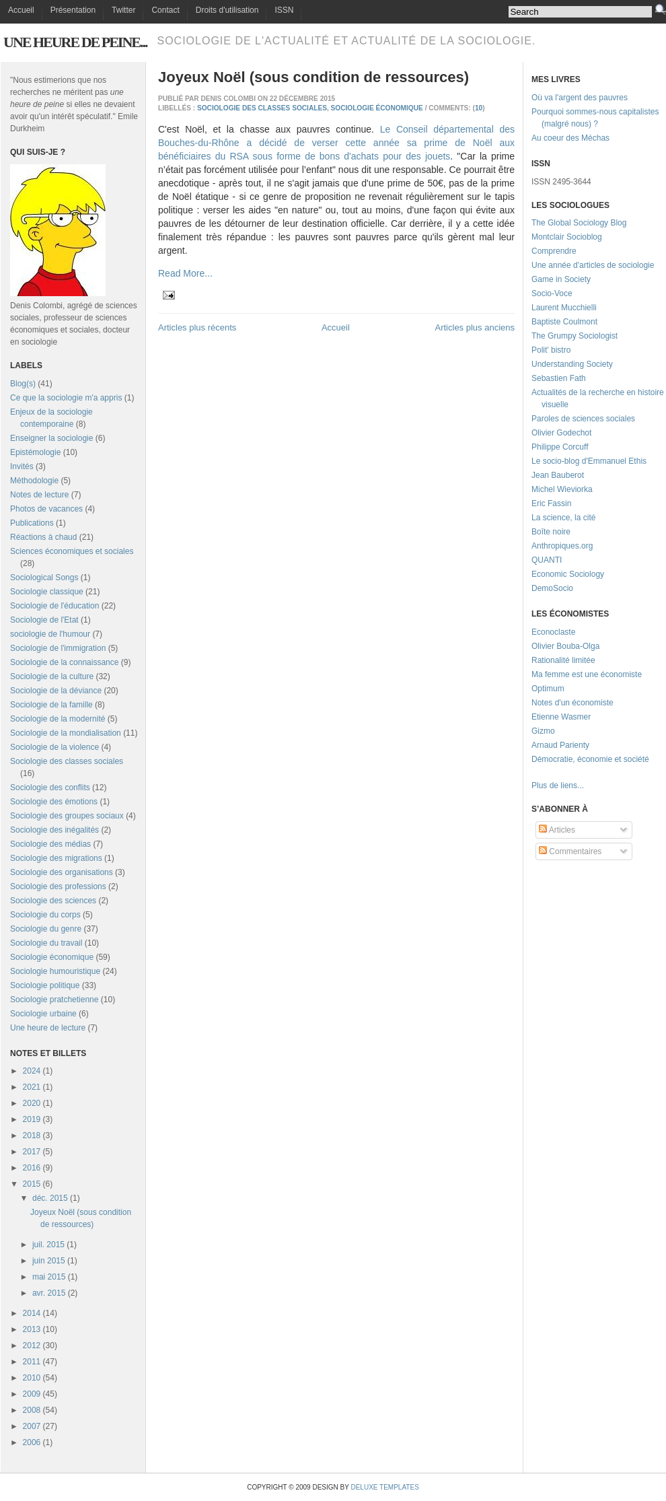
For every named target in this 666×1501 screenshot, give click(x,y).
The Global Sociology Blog (578, 223)
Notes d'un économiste (572, 702)
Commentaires (570, 851)
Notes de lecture (39, 494)
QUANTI (546, 560)
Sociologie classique (46, 591)
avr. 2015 (48, 1293)
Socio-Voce (551, 293)
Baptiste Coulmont (564, 321)
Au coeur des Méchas (570, 138)
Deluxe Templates (384, 1487)
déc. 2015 (50, 1198)
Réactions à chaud (43, 537)
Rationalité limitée (563, 660)
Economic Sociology (567, 574)
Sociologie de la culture (52, 676)
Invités (22, 466)
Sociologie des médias (50, 844)
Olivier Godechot (561, 433)
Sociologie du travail (46, 943)
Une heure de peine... (75, 42)
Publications (32, 523)
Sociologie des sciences (53, 900)
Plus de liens (554, 785)
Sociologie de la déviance (56, 690)
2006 (32, 1442)
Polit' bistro (550, 350)
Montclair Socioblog (566, 237)
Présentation (73, 10)
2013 (32, 1329)
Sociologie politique (44, 985)
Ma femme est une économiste (586, 674)
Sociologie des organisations (61, 872)
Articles (557, 830)
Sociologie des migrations (56, 858)
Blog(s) (23, 383)
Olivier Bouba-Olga (565, 646)
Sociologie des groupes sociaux (67, 816)
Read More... (185, 273)
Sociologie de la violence (54, 747)
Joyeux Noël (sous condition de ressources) (313, 77)
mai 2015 (48, 1277)
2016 (32, 1168)
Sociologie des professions (58, 886)
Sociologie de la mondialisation (65, 733)
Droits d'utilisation (227, 10)
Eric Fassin (551, 503)
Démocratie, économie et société (590, 759)
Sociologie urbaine (43, 1013)
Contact (165, 10)
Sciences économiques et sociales (71, 551)
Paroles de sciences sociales (583, 418)
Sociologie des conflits (50, 787)
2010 (32, 1378)
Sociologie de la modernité (57, 719)
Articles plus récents (197, 327)
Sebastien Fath (558, 378)
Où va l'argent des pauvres (579, 97)
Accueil (21, 10)
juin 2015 (48, 1260)
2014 (32, 1313)
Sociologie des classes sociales (66, 761)
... (580, 785)
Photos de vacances (46, 509)
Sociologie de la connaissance (64, 662)
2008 (32, 1410)
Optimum (547, 688)
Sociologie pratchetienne (54, 999)
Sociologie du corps (45, 914)
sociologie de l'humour (50, 634)
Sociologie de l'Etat (44, 620)
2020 (32, 1103)
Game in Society (561, 279)
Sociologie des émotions (54, 801)
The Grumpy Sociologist (574, 336)
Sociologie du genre (45, 929)
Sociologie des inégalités (54, 830)
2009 (32, 1394)
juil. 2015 (48, 1244)
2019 (32, 1119)
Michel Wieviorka (562, 489)
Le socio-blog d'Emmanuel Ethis (588, 461)
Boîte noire (550, 531)
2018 (32, 1135)
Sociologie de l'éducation (54, 605)
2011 (32, 1361)
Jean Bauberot (557, 475)
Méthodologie (34, 480)
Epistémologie (35, 452)
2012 (32, 1345)
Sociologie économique (52, 957)
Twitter (123, 10)
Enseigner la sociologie (51, 438)
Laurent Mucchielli (564, 307)
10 (478, 108)
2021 (32, 1087)
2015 (32, 1184)
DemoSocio (552, 588)
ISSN (283, 10)
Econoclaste (553, 632)
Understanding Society (572, 364)
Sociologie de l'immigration (58, 648)
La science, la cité (563, 517)
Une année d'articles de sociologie (592, 265)
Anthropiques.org (562, 546)
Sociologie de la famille (51, 704)
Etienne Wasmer (561, 717)
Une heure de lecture (47, 1028)
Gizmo (543, 731)
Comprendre (554, 251)
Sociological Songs (44, 577)
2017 (32, 1151)
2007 (32, 1426)
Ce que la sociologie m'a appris (66, 398)
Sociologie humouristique (55, 971)
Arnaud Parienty (560, 745)
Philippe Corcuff (560, 447)
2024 (32, 1071)
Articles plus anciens (475, 327)
